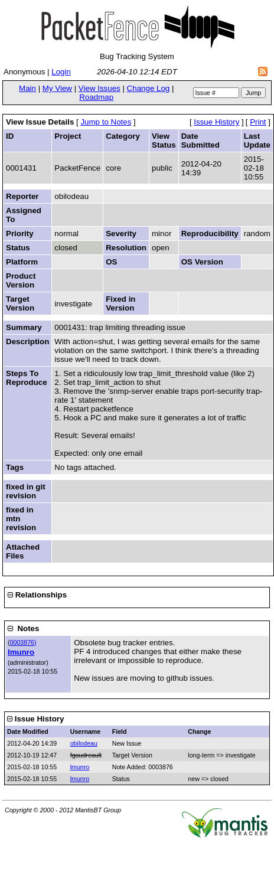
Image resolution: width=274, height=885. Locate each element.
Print (258, 121)
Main (27, 88)
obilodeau (83, 743)
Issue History (216, 121)
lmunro (21, 652)
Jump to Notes (105, 121)
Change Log (148, 88)
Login (61, 71)
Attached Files (23, 551)
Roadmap (96, 97)
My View (57, 88)
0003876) (23, 642)
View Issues (99, 88)
